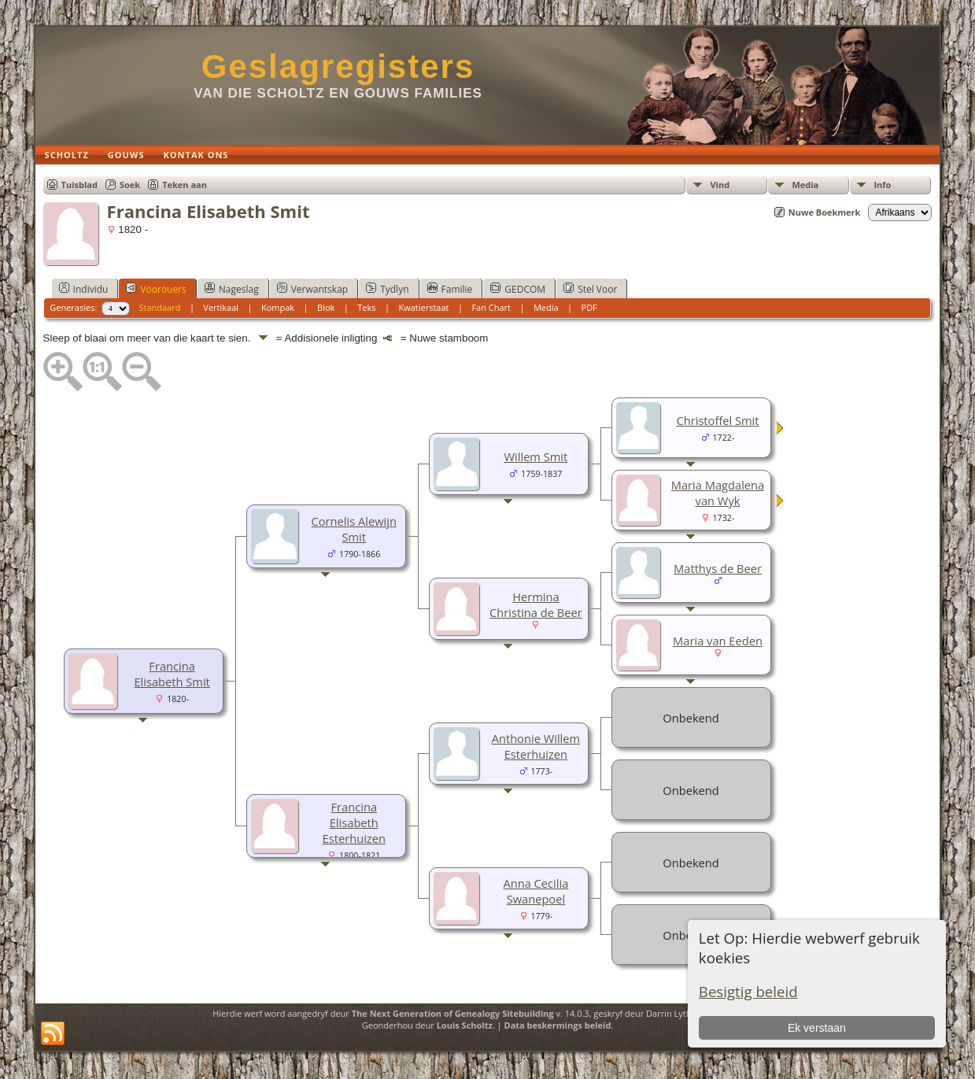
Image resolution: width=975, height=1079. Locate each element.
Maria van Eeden (718, 641)
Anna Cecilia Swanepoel (535, 891)
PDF (589, 307)
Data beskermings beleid (557, 1025)
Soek (130, 184)
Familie (450, 289)
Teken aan (184, 184)
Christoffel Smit (717, 420)
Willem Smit (536, 456)
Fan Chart (491, 307)
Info (882, 184)
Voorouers (156, 289)
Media (805, 184)
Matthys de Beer (718, 568)
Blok (325, 307)
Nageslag (232, 289)
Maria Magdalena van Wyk (717, 492)
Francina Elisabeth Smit (171, 673)
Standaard (159, 307)
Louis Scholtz (465, 1025)
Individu (84, 289)
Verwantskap (312, 289)
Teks (366, 307)
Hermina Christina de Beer (535, 604)
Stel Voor (590, 289)
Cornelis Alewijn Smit (354, 529)
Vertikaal (220, 307)
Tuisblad (79, 184)
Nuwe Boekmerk (824, 212)
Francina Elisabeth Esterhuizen (354, 822)
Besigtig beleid (748, 991)
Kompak (277, 307)
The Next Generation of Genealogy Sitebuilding (453, 1013)
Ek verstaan (817, 1028)
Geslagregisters (338, 66)
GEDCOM (517, 289)
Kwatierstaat (423, 307)
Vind (719, 184)
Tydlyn (387, 289)
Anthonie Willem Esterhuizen (536, 746)
